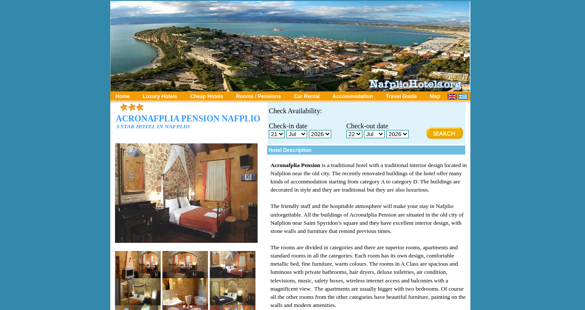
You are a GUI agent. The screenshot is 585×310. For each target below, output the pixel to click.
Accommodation (353, 96)
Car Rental (307, 96)
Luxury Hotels (160, 96)
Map (435, 96)
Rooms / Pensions (258, 96)
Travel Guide (401, 96)
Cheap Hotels (206, 96)
